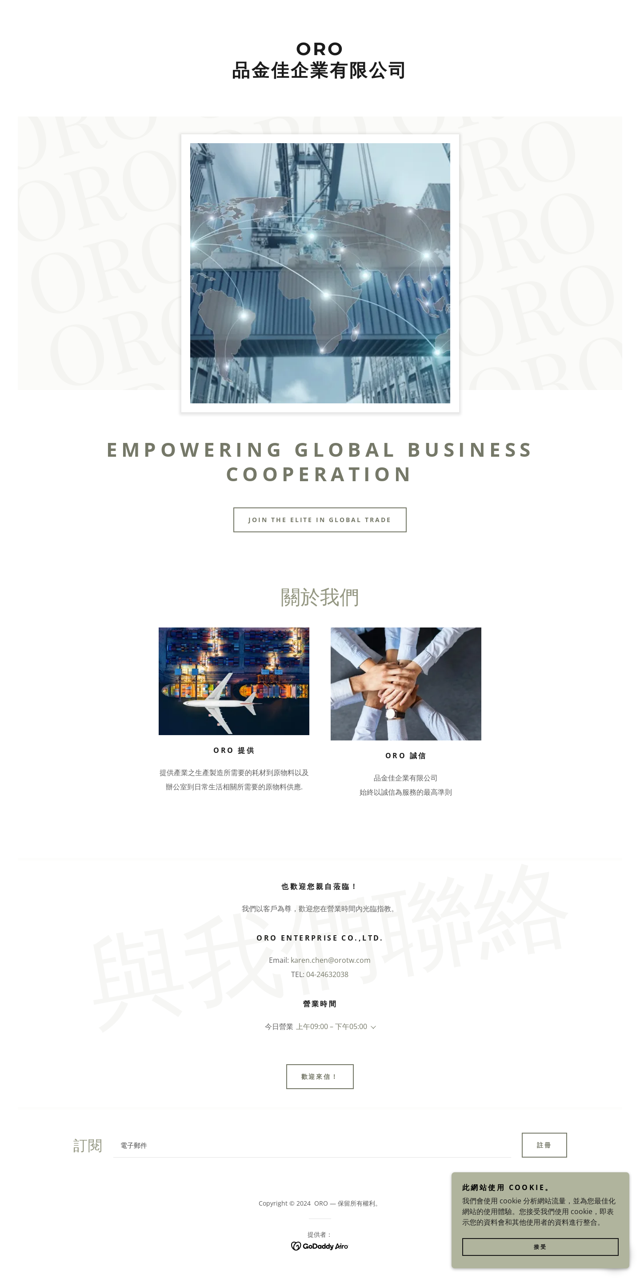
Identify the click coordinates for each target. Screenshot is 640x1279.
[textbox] (312, 1145)
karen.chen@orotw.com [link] (331, 960)
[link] (320, 74)
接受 (540, 1253)
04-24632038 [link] (327, 974)
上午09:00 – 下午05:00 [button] (331, 1026)
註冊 (544, 1145)
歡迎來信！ (320, 1076)
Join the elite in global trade (320, 519)
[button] (371, 1027)
